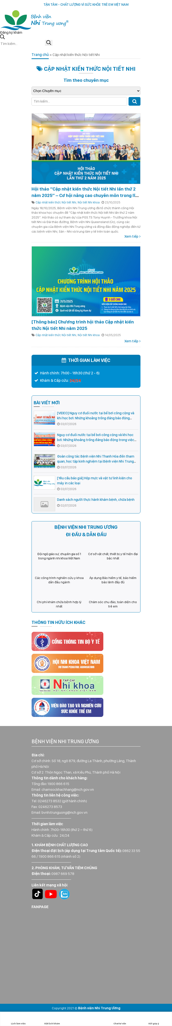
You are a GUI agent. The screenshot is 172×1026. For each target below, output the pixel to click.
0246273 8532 (49, 801)
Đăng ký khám (11, 32)
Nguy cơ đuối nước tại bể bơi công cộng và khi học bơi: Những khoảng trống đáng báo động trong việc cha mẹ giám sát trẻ (95, 440)
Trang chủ (40, 54)
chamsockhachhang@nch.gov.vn (68, 789)
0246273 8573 (50, 806)
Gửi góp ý (153, 1019)
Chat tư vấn (119, 1019)
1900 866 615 (58, 783)
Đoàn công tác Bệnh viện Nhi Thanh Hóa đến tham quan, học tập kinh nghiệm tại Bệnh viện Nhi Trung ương (95, 461)
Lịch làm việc (18, 1019)
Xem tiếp (131, 236)
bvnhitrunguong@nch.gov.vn (64, 812)
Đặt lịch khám (52, 1019)
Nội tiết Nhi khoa (89, 202)
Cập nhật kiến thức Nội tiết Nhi (56, 202)
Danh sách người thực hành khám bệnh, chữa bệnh (95, 499)
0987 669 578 (62, 873)
